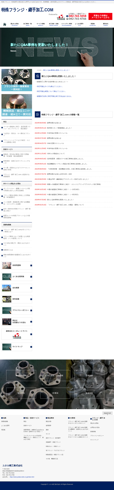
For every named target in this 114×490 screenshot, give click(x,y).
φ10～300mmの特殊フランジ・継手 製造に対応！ (17, 210)
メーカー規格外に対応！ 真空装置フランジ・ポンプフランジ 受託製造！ (16, 127)
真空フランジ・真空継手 (53, 438)
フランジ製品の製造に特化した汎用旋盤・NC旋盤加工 (16, 196)
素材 (47, 430)
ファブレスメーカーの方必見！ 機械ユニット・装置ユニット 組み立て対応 (34, 437)
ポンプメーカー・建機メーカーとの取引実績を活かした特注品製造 (16, 189)
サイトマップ (94, 440)
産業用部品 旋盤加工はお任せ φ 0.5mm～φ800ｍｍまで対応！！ (34, 430)
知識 (4, 418)
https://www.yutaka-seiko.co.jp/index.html (22, 477)
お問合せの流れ (95, 427)
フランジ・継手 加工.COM (98, 419)
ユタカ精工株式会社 (54, 484)
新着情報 (89, 393)
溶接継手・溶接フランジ (53, 442)
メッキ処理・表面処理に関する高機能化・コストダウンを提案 (16, 203)
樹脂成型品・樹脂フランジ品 (54, 454)
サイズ (48, 434)
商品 (25, 421)
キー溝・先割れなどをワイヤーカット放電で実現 (16, 169)
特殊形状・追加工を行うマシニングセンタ (16, 162)
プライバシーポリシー (97, 435)
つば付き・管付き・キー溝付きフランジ (16, 134)
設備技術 (89, 375)
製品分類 (48, 421)
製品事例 (21, 393)
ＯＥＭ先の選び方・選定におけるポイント (16, 244)
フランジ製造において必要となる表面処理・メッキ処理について (16, 237)
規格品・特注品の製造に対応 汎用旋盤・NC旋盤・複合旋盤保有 (16, 155)
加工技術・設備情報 (55, 375)
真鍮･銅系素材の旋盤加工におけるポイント (17, 256)
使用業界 (48, 425)
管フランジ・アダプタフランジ (55, 450)
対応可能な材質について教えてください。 (52, 91)
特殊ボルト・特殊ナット (53, 446)
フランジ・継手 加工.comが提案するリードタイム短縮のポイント (78, 436)
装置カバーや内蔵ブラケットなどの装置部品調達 (16, 216)
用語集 (3, 430)
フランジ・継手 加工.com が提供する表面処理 (16, 175)
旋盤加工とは (8, 250)
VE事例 (55, 393)
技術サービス (28, 425)
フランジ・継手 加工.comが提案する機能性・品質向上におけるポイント (78, 429)
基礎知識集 (4, 421)
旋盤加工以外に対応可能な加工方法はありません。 (55, 96)
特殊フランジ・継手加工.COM (27, 9)
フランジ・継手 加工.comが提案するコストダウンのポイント (77, 422)
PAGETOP (107, 413)
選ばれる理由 (21, 375)
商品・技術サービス (32, 418)
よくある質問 (5, 425)
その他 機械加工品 (52, 458)
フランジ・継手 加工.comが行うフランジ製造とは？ (17, 230)
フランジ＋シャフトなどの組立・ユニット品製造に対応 (16, 141)
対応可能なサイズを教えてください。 (50, 86)
